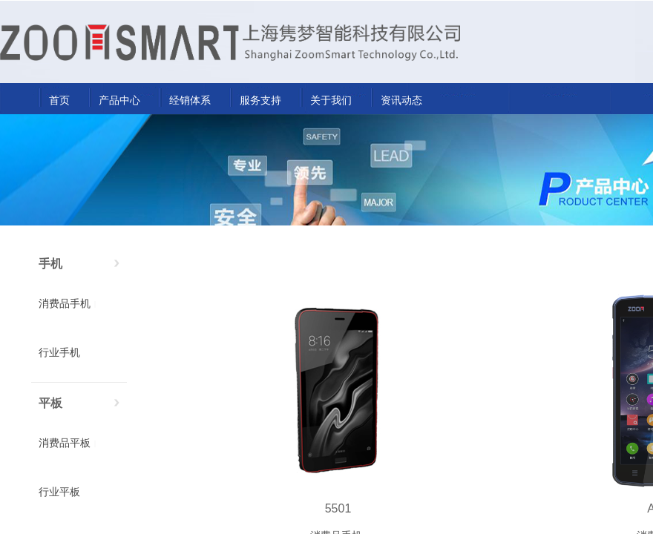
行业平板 (59, 492)
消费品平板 (65, 443)
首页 (59, 100)
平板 (50, 403)
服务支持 (260, 100)
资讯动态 (401, 100)
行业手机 (59, 352)
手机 (50, 263)
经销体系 (190, 100)
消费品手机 (65, 303)
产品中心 (119, 100)
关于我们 (331, 100)
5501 (338, 508)
